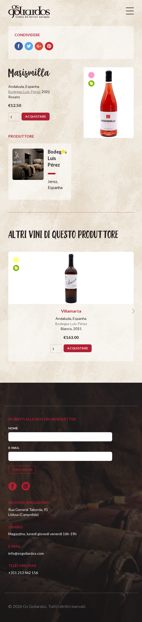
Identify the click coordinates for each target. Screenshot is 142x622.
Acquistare (35, 116)
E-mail (13, 448)
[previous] (6, 311)
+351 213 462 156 (23, 572)
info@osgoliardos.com (26, 553)
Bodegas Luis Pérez (24, 91)
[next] (133, 311)
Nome (13, 428)
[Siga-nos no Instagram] (26, 486)
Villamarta (71, 310)
